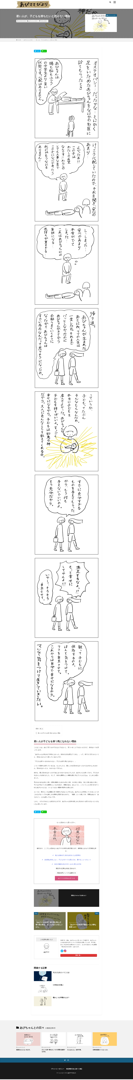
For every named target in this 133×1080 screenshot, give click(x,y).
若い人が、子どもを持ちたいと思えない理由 (46, 40)
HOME (19, 40)
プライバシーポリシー (57, 1069)
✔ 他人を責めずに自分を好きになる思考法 (66, 855)
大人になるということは (61, 973)
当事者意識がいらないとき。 (101, 1050)
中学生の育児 (43, 21)
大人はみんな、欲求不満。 (75, 1050)
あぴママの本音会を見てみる (66, 878)
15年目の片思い (58, 985)
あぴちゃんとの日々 (33, 21)
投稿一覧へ (78, 955)
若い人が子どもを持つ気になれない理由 (47, 733)
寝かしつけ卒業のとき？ (61, 998)
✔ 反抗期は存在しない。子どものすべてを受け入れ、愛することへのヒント (66, 859)
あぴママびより (71, 1073)
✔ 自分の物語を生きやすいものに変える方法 (66, 864)
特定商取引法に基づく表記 (74, 1069)
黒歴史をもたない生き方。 (24, 1050)
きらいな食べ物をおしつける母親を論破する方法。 (53, 1051)
